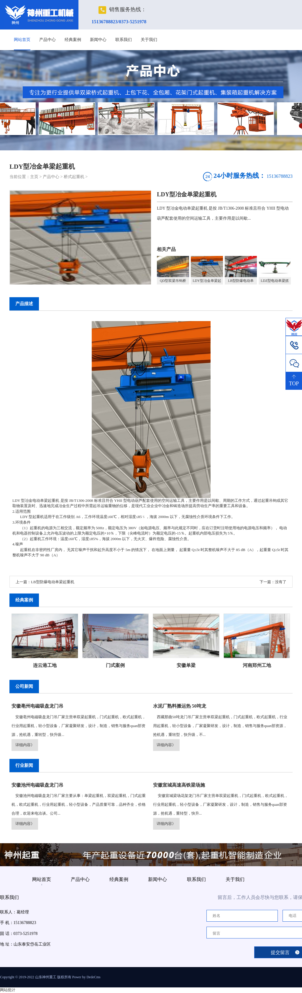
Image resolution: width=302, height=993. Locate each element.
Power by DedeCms (86, 977)
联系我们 (123, 39)
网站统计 (7, 990)
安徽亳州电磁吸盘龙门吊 (37, 705)
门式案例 (115, 665)
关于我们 (149, 39)
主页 (34, 177)
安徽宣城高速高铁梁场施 (179, 785)
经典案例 (73, 39)
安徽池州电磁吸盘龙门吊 (37, 785)
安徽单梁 (186, 665)
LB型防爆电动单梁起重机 (52, 582)
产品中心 (47, 39)
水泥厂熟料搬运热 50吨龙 (179, 705)
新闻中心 (98, 39)
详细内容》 (25, 745)
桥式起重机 (74, 177)
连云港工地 (45, 665)
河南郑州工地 (257, 665)
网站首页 (22, 39)
